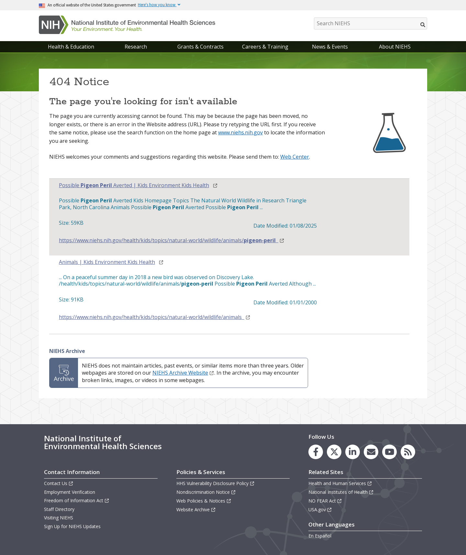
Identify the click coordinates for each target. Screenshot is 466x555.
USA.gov (320, 509)
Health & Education (71, 46)
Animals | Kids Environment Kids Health (107, 262)
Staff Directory (59, 509)
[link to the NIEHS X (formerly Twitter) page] (334, 452)
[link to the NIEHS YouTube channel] (389, 452)
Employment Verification (69, 492)
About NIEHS (395, 46)
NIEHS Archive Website (183, 372)
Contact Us (58, 483)
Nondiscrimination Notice (206, 492)
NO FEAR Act (325, 501)
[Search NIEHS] (370, 23)
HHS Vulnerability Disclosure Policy (215, 483)
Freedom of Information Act (76, 500)
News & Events (330, 46)
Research (136, 46)
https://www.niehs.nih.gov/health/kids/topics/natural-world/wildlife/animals (154, 317)
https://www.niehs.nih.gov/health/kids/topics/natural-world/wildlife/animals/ (171, 240)
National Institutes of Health (341, 492)
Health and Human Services (340, 483)
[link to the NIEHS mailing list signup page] (371, 452)
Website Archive (196, 509)
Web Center (294, 156)
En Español (319, 536)
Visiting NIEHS (58, 518)
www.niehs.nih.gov (240, 132)
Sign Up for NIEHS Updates (72, 526)
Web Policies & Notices (203, 501)
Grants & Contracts (200, 46)
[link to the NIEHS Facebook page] (315, 452)
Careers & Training (265, 46)
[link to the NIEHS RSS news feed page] (408, 452)
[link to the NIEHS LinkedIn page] (352, 452)
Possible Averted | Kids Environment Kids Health (134, 185)
